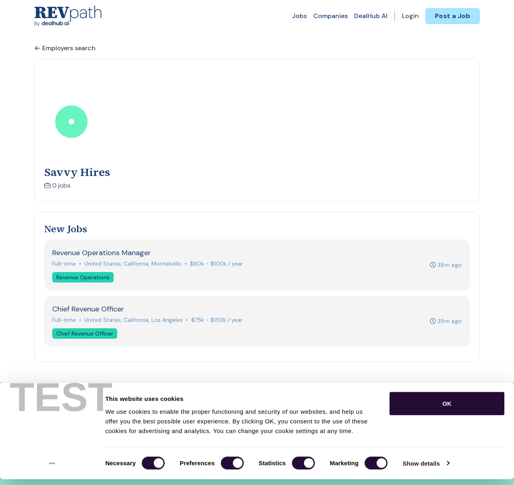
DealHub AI (371, 16)
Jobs (299, 16)
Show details (421, 469)
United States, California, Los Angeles (134, 321)
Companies (330, 16)
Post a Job (452, 16)
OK (447, 409)
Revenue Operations (83, 277)
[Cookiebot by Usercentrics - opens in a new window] (52, 469)
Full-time (64, 264)
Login (410, 16)
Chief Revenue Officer (85, 335)
